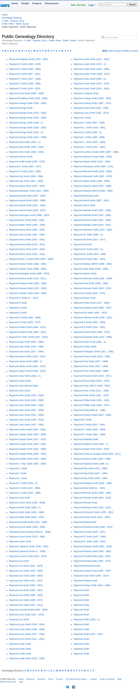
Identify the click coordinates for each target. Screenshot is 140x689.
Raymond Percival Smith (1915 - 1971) (92, 376)
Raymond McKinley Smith (86, 196)
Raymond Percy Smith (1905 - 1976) (91, 381)
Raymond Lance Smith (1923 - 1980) (27, 536)
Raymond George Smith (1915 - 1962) (27, 113)
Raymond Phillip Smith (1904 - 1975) (91, 405)
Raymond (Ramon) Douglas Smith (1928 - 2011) (97, 454)
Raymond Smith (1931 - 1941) (88, 634)
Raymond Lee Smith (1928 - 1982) (26, 575)
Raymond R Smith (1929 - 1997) (89, 532)
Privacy (59, 679)
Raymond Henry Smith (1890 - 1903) (27, 230)
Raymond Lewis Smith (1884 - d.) (90, 79)
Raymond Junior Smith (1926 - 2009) (27, 502)
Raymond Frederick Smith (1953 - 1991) (28, 59)
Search (132, 4)
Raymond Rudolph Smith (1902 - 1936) (93, 546)
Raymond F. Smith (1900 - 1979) (25, 64)
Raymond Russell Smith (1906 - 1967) (92, 556)
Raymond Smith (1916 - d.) (87, 619)
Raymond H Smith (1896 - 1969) (25, 317)
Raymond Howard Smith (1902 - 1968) (27, 283)
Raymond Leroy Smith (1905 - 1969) (26, 629)
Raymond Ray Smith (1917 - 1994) (90, 473)
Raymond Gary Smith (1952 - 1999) (26, 93)
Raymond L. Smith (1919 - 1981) (89, 127)
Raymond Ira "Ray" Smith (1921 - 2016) (28, 337)
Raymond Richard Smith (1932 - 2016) (92, 507)
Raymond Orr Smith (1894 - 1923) (90, 312)
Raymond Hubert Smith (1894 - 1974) (27, 327)
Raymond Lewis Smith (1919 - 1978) (91, 83)
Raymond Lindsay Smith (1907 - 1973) (92, 103)
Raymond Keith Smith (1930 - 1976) (26, 517)
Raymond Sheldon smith (86, 580)
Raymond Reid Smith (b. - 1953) (89, 488)
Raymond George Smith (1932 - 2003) (27, 127)
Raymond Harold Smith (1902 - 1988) (27, 200)
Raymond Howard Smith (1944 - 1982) (27, 293)
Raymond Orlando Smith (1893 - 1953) (92, 308)
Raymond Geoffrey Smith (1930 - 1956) (28, 98)
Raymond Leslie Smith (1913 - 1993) (91, 59)
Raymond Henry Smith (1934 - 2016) (27, 254)
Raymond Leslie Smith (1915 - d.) (90, 64)
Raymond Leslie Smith (20, 644)
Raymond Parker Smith (85, 346)
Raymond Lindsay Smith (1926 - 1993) (92, 98)
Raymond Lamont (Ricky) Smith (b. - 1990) (30, 532)
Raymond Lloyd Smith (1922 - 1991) (91, 108)
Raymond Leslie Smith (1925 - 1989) (91, 69)
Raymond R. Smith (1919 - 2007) (90, 541)
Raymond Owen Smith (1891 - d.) (90, 342)
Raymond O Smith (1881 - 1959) (89, 322)
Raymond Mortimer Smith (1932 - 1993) (93, 230)
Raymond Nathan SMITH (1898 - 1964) (93, 264)
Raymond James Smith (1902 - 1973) (27, 366)
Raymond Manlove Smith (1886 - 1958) (93, 156)
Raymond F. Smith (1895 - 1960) (25, 69)
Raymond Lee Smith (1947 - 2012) (26, 605)
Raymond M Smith (83, 244)
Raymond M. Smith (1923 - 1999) (90, 254)
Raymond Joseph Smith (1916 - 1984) (27, 459)
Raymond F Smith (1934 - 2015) (24, 88)
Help (21, 682)
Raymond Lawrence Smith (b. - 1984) (27, 551)
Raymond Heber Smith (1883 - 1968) (27, 225)
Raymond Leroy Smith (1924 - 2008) (26, 624)
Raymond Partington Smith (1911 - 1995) (94, 351)
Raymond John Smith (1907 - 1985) (26, 424)
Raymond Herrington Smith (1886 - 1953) (29, 273)
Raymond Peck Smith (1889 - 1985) (91, 371)
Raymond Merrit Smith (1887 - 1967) (91, 200)
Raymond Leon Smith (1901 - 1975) (26, 614)
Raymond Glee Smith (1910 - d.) (25, 142)
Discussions (52, 3)
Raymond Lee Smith (19, 561)
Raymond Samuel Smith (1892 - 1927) (92, 571)
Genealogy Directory (12, 18)
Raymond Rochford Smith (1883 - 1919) (93, 527)
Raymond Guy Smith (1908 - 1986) (26, 176)
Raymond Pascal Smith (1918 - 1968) (92, 356)
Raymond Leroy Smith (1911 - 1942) (26, 639)
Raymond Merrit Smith (84, 205)
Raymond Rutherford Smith (87, 566)
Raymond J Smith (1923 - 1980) (24, 488)
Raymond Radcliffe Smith (86, 439)
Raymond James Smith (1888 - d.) (25, 361)
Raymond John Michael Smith (23, 385)
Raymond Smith (81, 590)
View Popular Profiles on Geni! (120, 51)
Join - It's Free (78, 5)
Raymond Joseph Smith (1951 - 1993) (27, 449)
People (25, 3)
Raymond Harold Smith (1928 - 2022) (27, 210)
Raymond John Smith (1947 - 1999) (26, 410)
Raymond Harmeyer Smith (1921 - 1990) (29, 191)
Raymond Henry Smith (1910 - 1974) (27, 244)
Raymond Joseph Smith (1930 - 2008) (27, 434)
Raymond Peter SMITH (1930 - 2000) (92, 385)
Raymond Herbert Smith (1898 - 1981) (27, 269)
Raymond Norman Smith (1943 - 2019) (92, 288)
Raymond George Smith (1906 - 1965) (27, 103)
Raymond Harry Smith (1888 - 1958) (26, 220)
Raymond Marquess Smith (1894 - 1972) (93, 166)
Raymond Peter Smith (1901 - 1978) (91, 395)
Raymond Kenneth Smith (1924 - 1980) (28, 522)
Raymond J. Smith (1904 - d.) (23, 483)
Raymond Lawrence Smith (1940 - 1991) (28, 546)
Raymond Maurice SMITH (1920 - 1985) (93, 191)
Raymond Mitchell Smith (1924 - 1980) (92, 210)
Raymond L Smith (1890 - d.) (88, 132)
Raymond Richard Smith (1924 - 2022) (92, 497)
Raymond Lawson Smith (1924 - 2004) (27, 556)
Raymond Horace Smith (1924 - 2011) (27, 278)
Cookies (93, 679)
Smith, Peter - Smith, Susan (15, 24)
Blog (119, 679)
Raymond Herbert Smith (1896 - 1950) (27, 264)
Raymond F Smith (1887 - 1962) (24, 74)
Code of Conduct (107, 679)
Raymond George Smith (21, 108)
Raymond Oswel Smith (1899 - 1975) (92, 332)
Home (14, 3)
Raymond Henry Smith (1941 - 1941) (27, 239)
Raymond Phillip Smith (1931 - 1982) (91, 400)
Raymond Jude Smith (19, 497)
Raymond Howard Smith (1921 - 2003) (27, 288)
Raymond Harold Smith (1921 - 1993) (27, 205)
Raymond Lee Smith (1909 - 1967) (26, 585)
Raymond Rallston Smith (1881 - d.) (91, 444)
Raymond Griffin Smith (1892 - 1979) (27, 161)
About (21, 679)
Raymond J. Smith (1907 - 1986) (25, 493)
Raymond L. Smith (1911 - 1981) (89, 147)
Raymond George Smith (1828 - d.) (26, 122)
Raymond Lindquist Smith (86, 93)
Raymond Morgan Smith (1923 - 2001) (92, 225)
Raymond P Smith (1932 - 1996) (89, 424)
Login (91, 5)
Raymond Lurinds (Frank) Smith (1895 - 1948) (96, 152)
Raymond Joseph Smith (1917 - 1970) (27, 439)
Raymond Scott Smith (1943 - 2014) (91, 575)
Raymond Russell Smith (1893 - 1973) (92, 561)
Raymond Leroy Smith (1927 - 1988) (26, 634)
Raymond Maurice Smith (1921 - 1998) (92, 186)
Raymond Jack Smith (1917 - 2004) (26, 351)
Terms (50, 679)
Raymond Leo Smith (19, 619)
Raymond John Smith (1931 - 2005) (26, 400)
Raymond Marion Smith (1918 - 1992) (92, 161)
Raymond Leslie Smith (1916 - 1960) (27, 658)
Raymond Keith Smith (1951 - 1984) (26, 512)
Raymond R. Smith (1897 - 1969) (90, 536)
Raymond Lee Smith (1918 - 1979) (26, 566)
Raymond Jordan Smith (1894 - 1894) (27, 429)
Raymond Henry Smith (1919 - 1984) (27, 249)
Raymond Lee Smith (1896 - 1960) (26, 595)
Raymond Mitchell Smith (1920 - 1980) (92, 215)
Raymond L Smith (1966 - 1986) (89, 137)
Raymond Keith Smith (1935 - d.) (25, 507)
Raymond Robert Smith (85, 522)
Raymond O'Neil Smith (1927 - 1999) (91, 303)
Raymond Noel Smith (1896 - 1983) (91, 283)
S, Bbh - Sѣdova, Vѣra (13, 21)
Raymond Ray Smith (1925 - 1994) (90, 478)
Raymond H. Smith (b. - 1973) (23, 298)
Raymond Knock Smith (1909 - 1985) (27, 527)
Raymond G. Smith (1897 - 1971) (25, 166)
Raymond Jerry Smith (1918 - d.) (25, 376)
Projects (37, 3)
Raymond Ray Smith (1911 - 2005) (90, 468)
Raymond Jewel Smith (20, 381)
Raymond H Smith (18, 303)
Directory (30, 679)
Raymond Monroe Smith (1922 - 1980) (92, 220)
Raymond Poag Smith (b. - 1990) (90, 410)
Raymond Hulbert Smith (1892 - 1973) (27, 332)
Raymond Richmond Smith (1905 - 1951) (93, 512)
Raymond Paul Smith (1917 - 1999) (91, 361)
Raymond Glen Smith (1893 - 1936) (26, 147)
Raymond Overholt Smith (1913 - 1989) (93, 337)
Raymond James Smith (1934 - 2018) (27, 356)
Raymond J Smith (17, 473)
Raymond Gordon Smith (21, 156)
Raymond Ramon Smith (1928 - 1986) (92, 459)
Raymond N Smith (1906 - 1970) (89, 293)
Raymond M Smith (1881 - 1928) (89, 259)
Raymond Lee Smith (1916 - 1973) (26, 580)
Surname (41, 679)
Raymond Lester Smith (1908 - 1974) (92, 74)
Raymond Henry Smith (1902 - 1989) (27, 234)
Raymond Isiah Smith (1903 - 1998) (26, 342)
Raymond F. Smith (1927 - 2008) (25, 79)
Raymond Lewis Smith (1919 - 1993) (91, 88)
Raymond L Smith (82, 118)
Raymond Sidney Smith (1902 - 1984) (92, 585)
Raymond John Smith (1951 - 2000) (26, 415)
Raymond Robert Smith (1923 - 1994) (92, 517)
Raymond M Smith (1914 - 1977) (89, 239)
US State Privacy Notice (76, 679)
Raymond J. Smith (18, 468)
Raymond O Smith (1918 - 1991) (89, 327)
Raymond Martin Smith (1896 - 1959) (92, 181)
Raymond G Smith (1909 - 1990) (25, 171)
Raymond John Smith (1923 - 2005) (26, 395)
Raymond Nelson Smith (85, 273)
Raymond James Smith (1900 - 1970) (27, 371)
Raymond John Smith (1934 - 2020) (26, 419)
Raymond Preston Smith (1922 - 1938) (92, 415)
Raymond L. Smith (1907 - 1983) (89, 142)
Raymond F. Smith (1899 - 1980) (25, 83)
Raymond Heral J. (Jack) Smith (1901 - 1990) (31, 259)
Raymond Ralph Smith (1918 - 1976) (91, 449)
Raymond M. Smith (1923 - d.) (88, 249)
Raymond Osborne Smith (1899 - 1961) (93, 317)
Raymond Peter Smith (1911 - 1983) (91, 390)
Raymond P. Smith (83, 419)
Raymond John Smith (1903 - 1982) (26, 405)
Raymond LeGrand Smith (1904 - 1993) (28, 609)
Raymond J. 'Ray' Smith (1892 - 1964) (27, 463)
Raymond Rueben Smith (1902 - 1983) (92, 551)
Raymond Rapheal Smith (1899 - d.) (91, 463)
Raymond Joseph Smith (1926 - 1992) (27, 444)
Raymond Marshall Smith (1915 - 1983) (93, 171)
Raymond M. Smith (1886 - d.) (88, 234)
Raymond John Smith (19, 390)
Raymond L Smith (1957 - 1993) (89, 122)
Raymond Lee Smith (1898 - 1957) (26, 590)
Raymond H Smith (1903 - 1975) (25, 322)
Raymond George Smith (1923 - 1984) (27, 118)
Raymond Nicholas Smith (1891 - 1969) (93, 278)
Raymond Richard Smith (85, 502)
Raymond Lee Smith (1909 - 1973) (26, 600)
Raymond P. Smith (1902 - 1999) (89, 429)
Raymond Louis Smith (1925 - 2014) (91, 113)
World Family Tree (8, 682)
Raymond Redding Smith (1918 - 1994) (93, 483)
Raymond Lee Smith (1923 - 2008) (26, 571)
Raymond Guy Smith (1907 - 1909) (26, 181)
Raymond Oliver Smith (85, 298)
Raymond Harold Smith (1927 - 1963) (27, 196)
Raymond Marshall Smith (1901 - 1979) (93, 176)
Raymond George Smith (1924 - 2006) (27, 137)
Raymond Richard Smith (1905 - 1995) (92, 493)
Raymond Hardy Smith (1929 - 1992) (27, 186)
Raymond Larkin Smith (20, 541)
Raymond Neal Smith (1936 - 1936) (91, 269)
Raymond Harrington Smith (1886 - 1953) (29, 215)
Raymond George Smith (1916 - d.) (26, 132)
